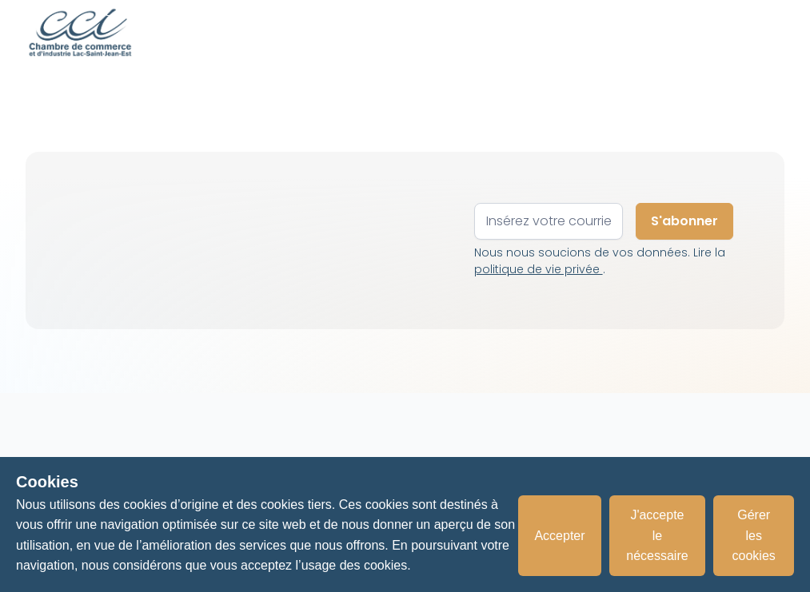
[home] (80, 32)
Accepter (559, 535)
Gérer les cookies (754, 535)
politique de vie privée (538, 269)
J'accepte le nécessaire (657, 535)
